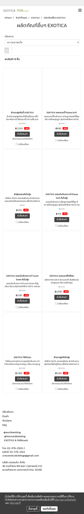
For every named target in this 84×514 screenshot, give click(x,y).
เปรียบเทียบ (23, 144)
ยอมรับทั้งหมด (49, 508)
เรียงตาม (10, 36)
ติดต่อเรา (7, 420)
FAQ (4, 425)
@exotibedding (12, 432)
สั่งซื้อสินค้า (22, 134)
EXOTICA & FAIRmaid (16, 440)
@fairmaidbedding (14, 436)
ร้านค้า (5, 416)
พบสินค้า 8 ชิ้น (12, 59)
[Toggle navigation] (80, 10)
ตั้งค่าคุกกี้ (33, 508)
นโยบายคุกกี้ (15, 503)
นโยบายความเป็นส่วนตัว (65, 499)
